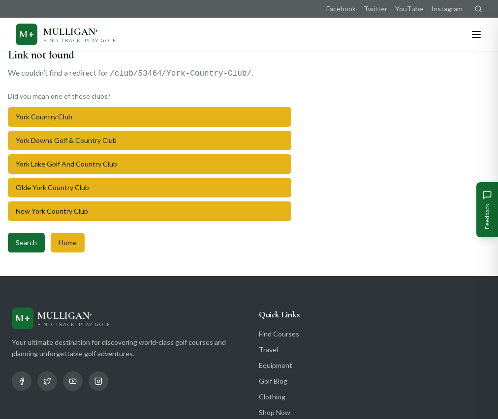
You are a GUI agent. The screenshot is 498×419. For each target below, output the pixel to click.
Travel (268, 349)
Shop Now (274, 412)
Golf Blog (273, 381)
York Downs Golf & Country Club (66, 140)
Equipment (275, 365)
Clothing (272, 396)
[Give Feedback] (487, 209)
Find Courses (279, 334)
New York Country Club (52, 211)
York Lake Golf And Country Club (66, 164)
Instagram (447, 8)
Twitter (375, 8)
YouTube (409, 8)
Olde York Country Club (52, 187)
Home (68, 242)
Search (26, 242)
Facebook (341, 8)
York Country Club (44, 116)
